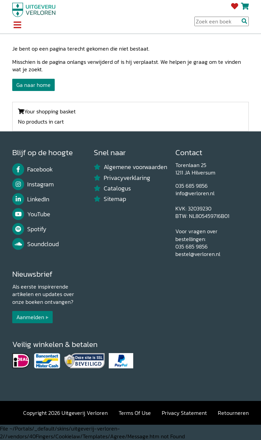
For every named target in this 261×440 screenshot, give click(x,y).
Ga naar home (33, 85)
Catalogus (112, 188)
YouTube (31, 214)
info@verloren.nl (194, 193)
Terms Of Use (135, 413)
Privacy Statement (184, 413)
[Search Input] (221, 21)
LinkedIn (30, 199)
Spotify (29, 229)
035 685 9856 (191, 186)
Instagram (33, 184)
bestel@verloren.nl (197, 254)
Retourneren (233, 413)
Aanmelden (30, 317)
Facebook (32, 169)
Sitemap (110, 199)
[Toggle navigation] (17, 25)
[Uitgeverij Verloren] (34, 9)
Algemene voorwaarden (130, 167)
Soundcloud (35, 244)
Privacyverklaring (122, 177)
